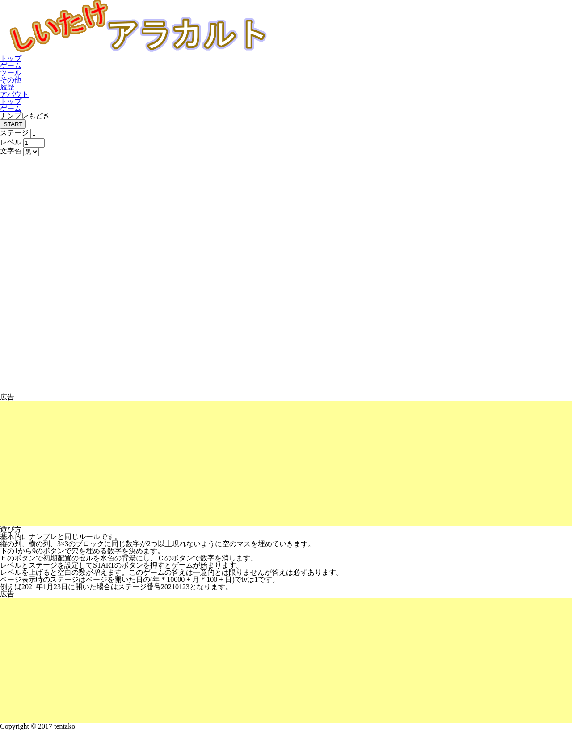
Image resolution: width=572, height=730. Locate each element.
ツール (10, 72)
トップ (10, 58)
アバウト (14, 94)
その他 (10, 80)
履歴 (7, 87)
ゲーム (10, 65)
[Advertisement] (268, 463)
